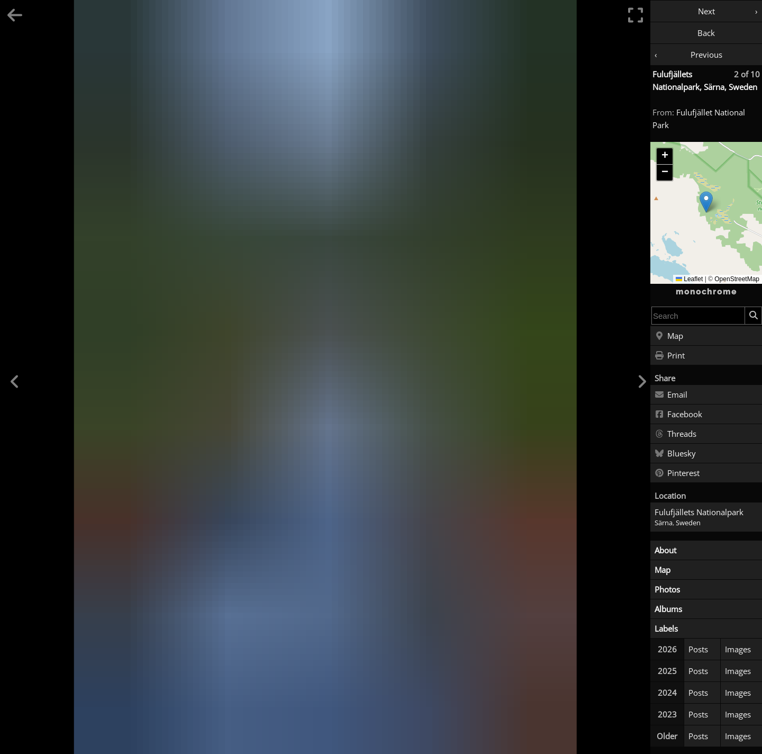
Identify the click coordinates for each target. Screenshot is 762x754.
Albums (668, 609)
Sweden (688, 522)
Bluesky (675, 454)
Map (669, 336)
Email (671, 395)
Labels (666, 628)
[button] (706, 202)
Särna (664, 522)
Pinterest (677, 473)
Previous (706, 54)
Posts (698, 649)
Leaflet (689, 279)
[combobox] (698, 315)
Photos (667, 589)
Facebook (678, 414)
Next (706, 11)
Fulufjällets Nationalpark (699, 512)
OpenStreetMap (736, 279)
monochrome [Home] (706, 292)
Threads (675, 434)
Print (670, 356)
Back (706, 33)
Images (738, 649)
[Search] (753, 315)
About (665, 550)
